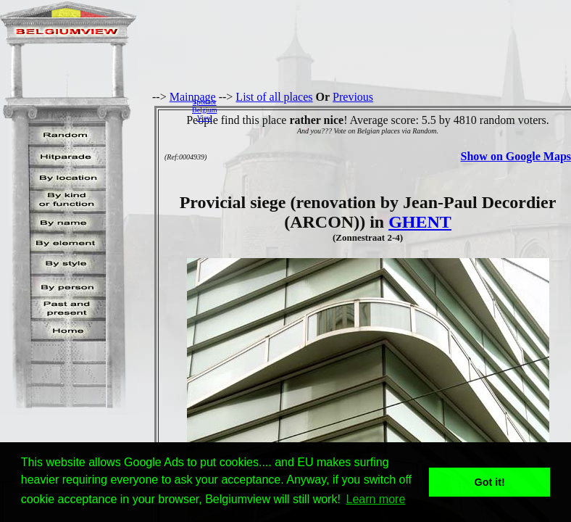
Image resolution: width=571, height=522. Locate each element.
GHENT (419, 221)
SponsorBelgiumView (204, 110)
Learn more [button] (376, 499)
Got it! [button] (490, 482)
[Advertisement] (397, 109)
